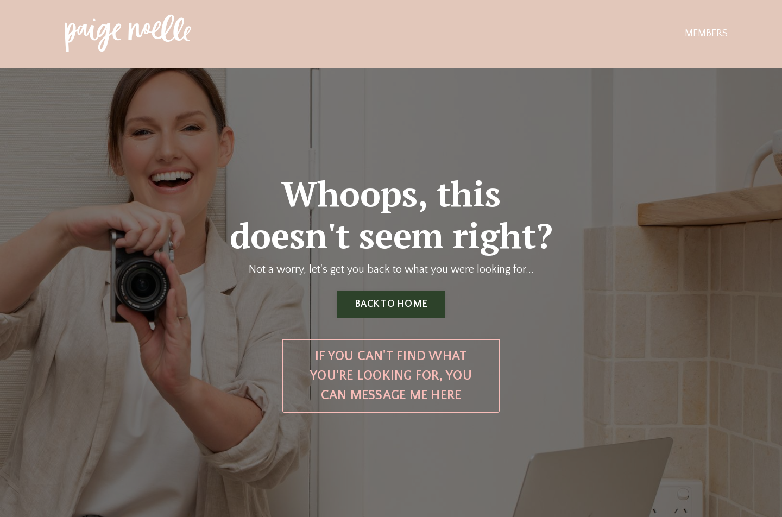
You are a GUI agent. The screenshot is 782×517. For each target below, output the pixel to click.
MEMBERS (706, 33)
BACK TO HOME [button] (391, 304)
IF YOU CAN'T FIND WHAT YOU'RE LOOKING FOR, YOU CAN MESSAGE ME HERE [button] (391, 375)
